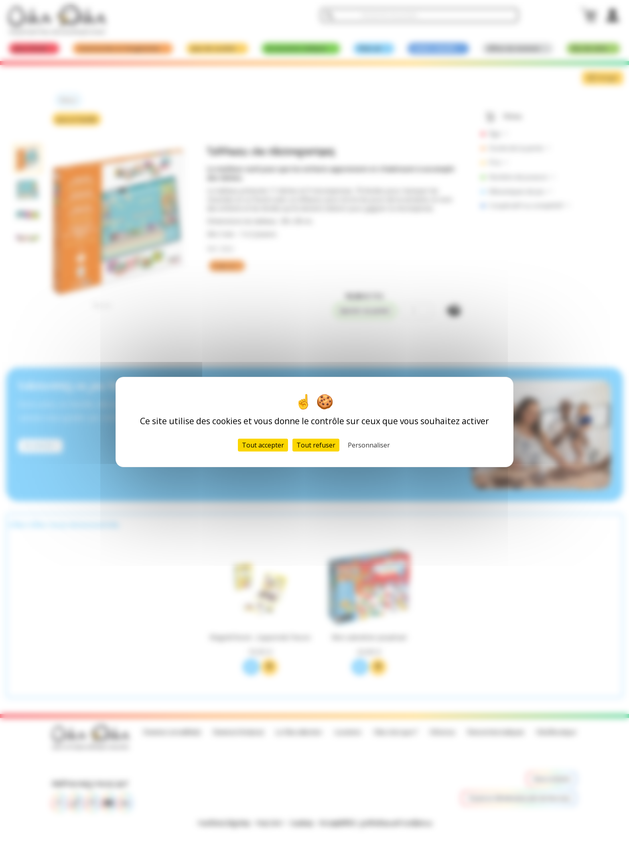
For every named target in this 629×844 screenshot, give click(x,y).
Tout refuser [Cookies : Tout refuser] (315, 445)
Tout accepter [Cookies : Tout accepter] (263, 445)
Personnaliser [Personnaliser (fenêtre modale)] (369, 445)
